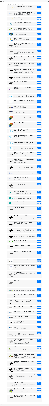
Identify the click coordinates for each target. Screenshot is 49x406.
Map (38, 6)
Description (38, 7)
